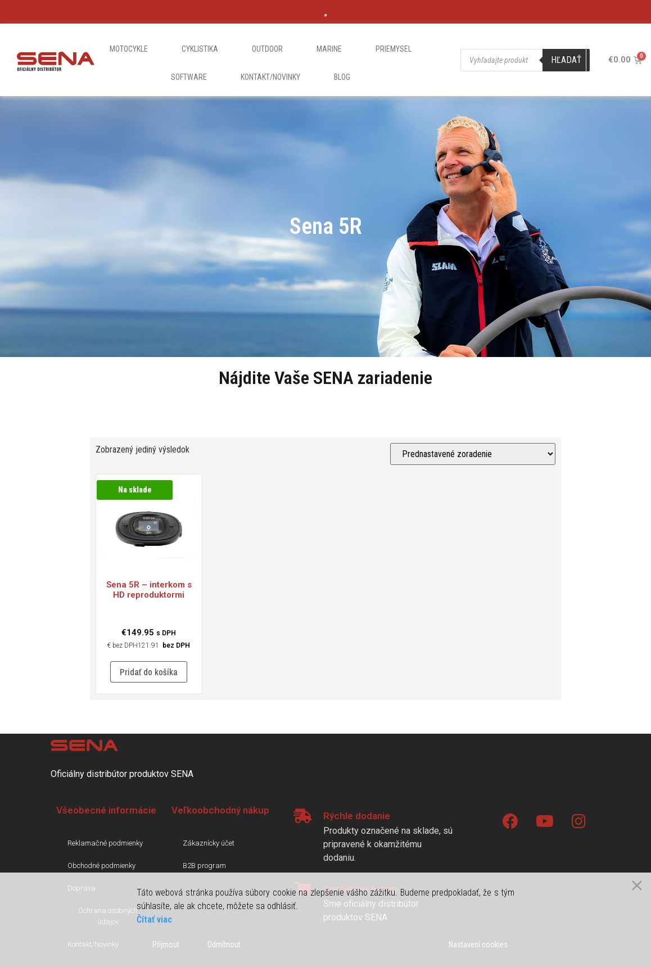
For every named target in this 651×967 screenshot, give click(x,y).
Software (189, 77)
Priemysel (394, 48)
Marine (329, 48)
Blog (342, 77)
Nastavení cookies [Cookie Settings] (478, 944)
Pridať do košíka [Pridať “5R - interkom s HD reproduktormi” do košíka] (149, 672)
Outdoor (267, 48)
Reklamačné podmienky (105, 843)
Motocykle (129, 48)
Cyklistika (200, 48)
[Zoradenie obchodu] (472, 454)
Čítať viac (154, 919)
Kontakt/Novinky (270, 77)
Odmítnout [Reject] (224, 944)
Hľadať (566, 60)
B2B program (204, 865)
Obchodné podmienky (101, 865)
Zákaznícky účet (208, 843)
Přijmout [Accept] (165, 944)
